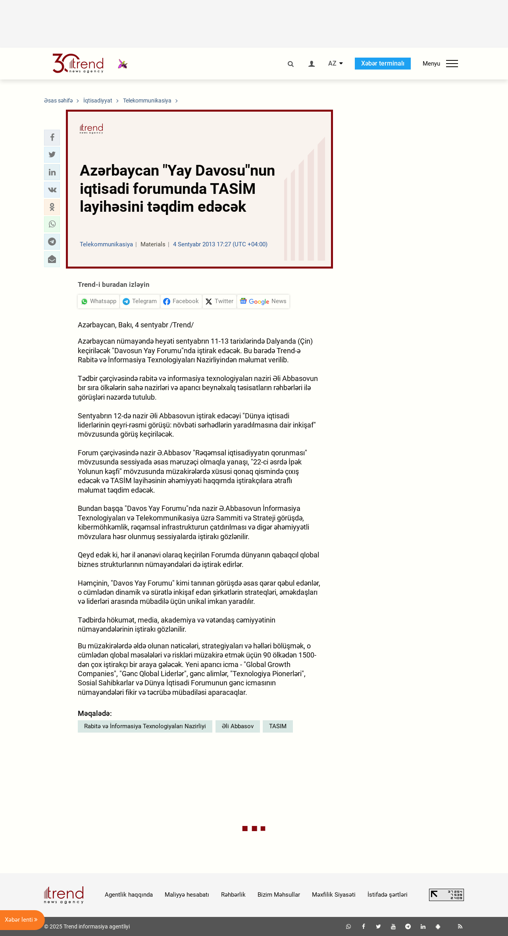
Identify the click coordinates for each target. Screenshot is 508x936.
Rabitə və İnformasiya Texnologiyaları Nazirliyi (145, 726)
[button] (52, 137)
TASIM (278, 726)
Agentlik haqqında (129, 894)
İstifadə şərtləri (388, 894)
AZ (332, 63)
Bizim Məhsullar (279, 894)
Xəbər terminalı (382, 63)
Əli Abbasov (238, 726)
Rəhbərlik (233, 894)
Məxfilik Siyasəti (334, 894)
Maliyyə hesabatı (187, 894)
